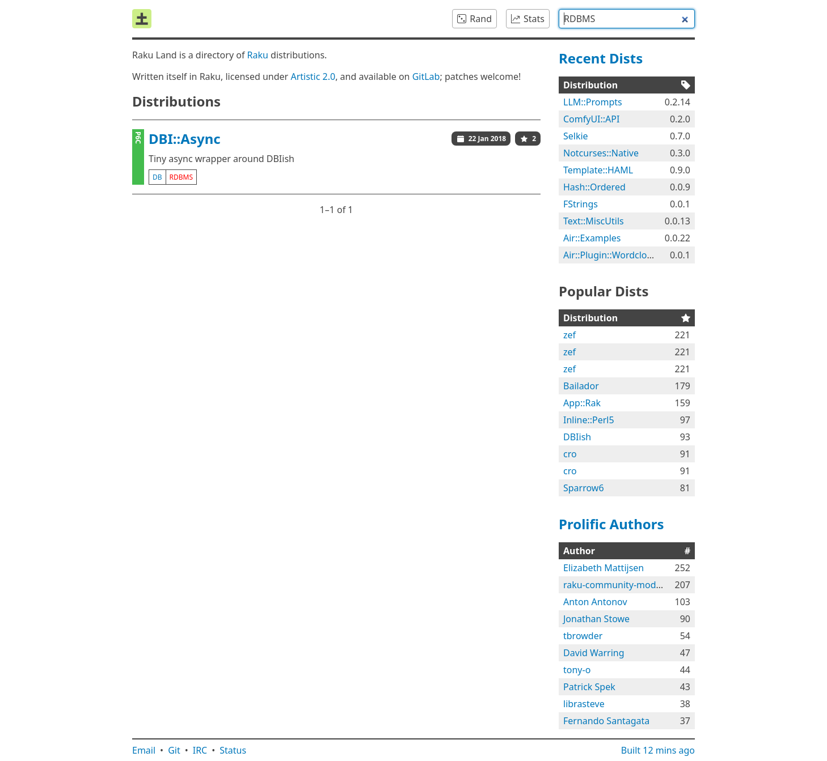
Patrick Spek (589, 687)
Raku (257, 55)
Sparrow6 (583, 488)
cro (570, 454)
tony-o (576, 670)
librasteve (584, 704)
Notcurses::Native (601, 153)
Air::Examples (592, 238)
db (157, 177)
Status (233, 750)
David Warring (594, 653)
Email (143, 750)
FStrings (580, 204)
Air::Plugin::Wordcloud (610, 255)
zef (569, 335)
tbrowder (582, 636)
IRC (200, 750)
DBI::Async (185, 138)
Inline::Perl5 (588, 420)
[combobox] (627, 18)
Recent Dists (601, 58)
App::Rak (582, 403)
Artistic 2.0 (312, 76)
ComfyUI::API (591, 119)
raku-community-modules (618, 585)
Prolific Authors (611, 524)
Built (658, 750)
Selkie (575, 136)
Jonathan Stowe (596, 619)
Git (174, 750)
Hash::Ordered (594, 187)
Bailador (581, 386)
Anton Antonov (595, 602)
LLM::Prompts (592, 102)
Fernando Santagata (606, 721)
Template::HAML (598, 170)
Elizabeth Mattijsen (603, 568)
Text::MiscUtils (593, 221)
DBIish (577, 437)
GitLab (426, 76)
